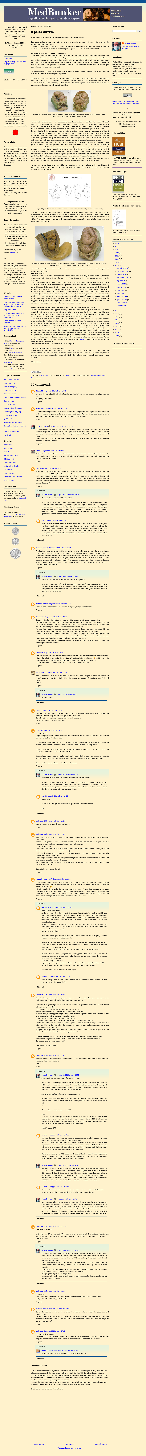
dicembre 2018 (122, 268)
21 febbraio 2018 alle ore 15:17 (55, 995)
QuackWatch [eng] (10, 415)
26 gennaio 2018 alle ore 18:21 (56, 408)
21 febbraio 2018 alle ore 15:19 (55, 1055)
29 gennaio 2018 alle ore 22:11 (60, 604)
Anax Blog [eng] (9, 383)
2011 (117, 329)
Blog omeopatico (10, 310)
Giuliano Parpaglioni (49, 1350)
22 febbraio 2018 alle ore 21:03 (55, 1291)
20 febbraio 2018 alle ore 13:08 (58, 976)
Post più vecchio (101, 1444)
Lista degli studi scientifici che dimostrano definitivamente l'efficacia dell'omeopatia (14, 304)
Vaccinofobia (121, 305)
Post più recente (38, 1444)
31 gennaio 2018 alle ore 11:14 (55, 672)
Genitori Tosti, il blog (11, 455)
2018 (117, 265)
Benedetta (40, 617)
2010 (117, 332)
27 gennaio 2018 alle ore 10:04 (53, 451)
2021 (117, 256)
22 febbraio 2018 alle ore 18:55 (68, 1075)
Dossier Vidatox (9, 404)
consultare (83, 339)
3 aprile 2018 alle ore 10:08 (68, 1350)
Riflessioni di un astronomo (13, 477)
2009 (117, 336)
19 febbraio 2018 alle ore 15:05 (55, 834)
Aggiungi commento (39, 1365)
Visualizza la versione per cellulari (70, 1448)
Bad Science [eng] (10, 387)
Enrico (44, 976)
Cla (37, 468)
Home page (70, 1444)
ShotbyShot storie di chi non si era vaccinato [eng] (15, 427)
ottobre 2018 (121, 274)
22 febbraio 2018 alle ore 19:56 (55, 1226)
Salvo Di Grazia (42, 426)
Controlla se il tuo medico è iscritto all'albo (13, 298)
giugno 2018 (121, 284)
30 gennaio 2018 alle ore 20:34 (68, 495)
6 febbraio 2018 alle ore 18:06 (51, 710)
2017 (117, 310)
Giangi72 (39, 391)
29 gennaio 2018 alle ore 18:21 (50, 468)
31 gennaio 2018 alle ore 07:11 (55, 652)
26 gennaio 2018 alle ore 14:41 (54, 391)
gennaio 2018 (122, 300)
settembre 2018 (123, 278)
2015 (117, 317)
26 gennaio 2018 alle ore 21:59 (62, 426)
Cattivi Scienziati (10, 390)
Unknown (39, 652)
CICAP (6, 452)
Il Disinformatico (9, 459)
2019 (117, 262)
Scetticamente (9, 480)
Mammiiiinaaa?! (42, 548)
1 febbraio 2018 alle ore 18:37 (67, 694)
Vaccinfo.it (7, 435)
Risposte (42, 491)
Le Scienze (8, 470)
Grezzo (38, 451)
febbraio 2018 (122, 296)
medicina (93, 375)
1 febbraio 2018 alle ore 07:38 (55, 521)
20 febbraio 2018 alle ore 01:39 (61, 907)
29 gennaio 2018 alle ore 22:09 (60, 548)
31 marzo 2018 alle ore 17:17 (54, 1331)
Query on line (8, 419)
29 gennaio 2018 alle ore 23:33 (56, 617)
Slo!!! (38, 730)
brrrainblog (8, 445)
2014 (117, 320)
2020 (117, 259)
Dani (38, 710)
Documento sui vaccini (15, 353)
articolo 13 (13, 252)
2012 (117, 326)
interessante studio (10, 369)
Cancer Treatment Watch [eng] (15, 397)
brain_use (40, 672)
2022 (117, 253)
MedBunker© (117, 87)
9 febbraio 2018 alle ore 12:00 (51, 730)
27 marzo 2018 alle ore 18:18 (59, 1309)
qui (51, 1375)
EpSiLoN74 (40, 408)
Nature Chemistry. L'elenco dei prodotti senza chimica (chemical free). (15, 328)
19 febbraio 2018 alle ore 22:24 (60, 879)
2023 (117, 249)
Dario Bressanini (10, 394)
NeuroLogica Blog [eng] (12, 412)
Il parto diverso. (122, 302)
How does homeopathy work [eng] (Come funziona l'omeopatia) (14, 315)
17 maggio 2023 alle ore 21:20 (59, 1187)
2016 (117, 313)
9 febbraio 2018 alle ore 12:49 (67, 775)
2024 (117, 246)
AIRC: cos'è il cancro (11, 379)
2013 (117, 323)
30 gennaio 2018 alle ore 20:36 (68, 576)
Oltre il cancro (9, 473)
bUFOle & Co (8, 448)
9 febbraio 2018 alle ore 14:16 (57, 796)
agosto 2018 (121, 281)
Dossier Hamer (9, 401)
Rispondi (39, 402)
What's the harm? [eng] (12, 431)
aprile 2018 (121, 290)
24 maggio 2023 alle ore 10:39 (68, 1199)
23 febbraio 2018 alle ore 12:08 (68, 1250)
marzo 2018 (121, 293)
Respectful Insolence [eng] (13, 422)
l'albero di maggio (10, 462)
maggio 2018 (122, 287)
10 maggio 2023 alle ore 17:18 (59, 1135)
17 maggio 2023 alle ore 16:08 (68, 1165)
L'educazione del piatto (12, 466)
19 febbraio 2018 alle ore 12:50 (55, 821)
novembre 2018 (123, 271)
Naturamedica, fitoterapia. (13, 408)
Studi (11, 348)
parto (99, 375)
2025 (117, 243)
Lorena (44, 1135)
